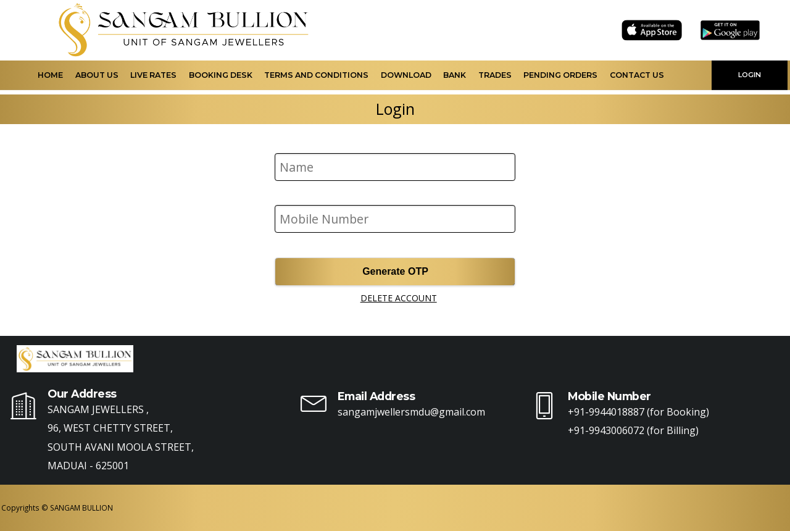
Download (406, 75)
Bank (454, 75)
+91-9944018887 (606, 412)
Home (50, 75)
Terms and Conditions (316, 75)
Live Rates (153, 75)
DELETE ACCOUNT (398, 298)
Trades (495, 75)
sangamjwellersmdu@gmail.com (411, 412)
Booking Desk (220, 75)
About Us (96, 75)
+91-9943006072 (606, 430)
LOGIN (749, 74)
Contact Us (637, 75)
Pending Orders (560, 75)
